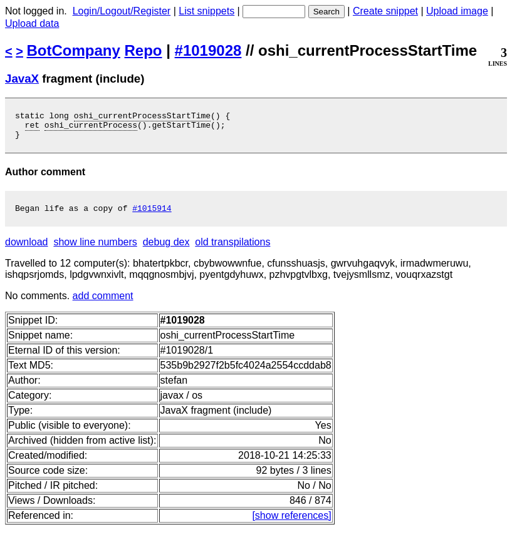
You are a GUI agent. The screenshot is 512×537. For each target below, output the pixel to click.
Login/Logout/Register (122, 11)
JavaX (22, 78)
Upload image (457, 11)
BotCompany (73, 50)
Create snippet (385, 11)
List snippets (206, 11)
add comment (103, 303)
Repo (143, 50)
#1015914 (151, 215)
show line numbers (95, 249)
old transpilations (232, 249)
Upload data (32, 23)
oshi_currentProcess (90, 128)
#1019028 (208, 50)
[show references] (291, 523)
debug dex (166, 249)
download (26, 249)
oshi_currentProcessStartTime (142, 117)
